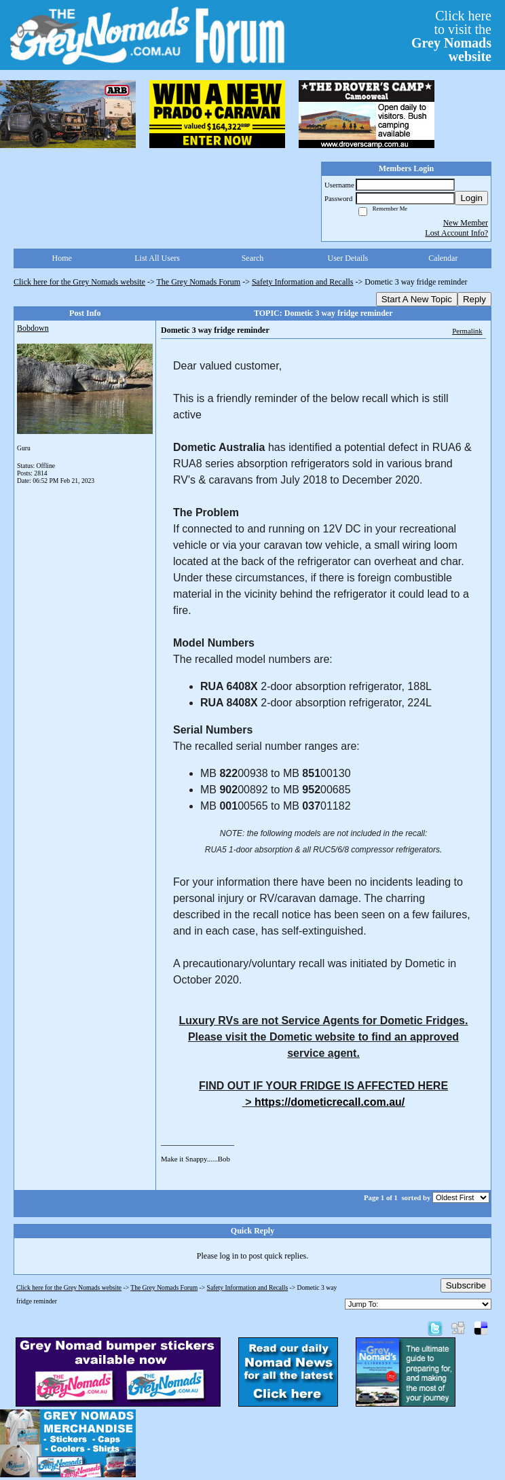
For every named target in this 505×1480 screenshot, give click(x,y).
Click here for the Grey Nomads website (79, 282)
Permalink (467, 331)
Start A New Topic (416, 299)
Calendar (442, 258)
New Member (465, 223)
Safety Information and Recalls (303, 282)
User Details (348, 258)
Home (62, 258)
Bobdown (33, 328)
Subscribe (466, 1285)
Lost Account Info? (456, 233)
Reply (474, 299)
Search (253, 258)
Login (471, 198)
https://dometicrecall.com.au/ (330, 1102)
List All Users (157, 258)
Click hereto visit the (451, 36)
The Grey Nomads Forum (199, 282)
